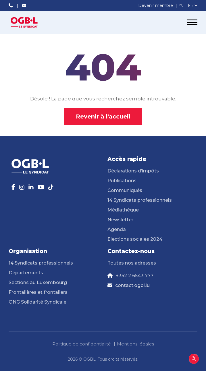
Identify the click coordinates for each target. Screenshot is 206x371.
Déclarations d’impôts (133, 171)
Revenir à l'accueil (103, 116)
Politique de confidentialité (81, 344)
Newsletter (120, 219)
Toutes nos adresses (131, 263)
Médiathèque (123, 210)
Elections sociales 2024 (134, 239)
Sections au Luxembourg (38, 282)
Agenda (116, 229)
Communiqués (124, 190)
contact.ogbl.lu (132, 285)
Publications (121, 180)
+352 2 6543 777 (134, 275)
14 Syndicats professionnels (139, 200)
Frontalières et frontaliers (38, 292)
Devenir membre (156, 5)
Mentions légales (135, 344)
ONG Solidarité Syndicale (37, 302)
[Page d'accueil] (30, 22)
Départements (26, 272)
